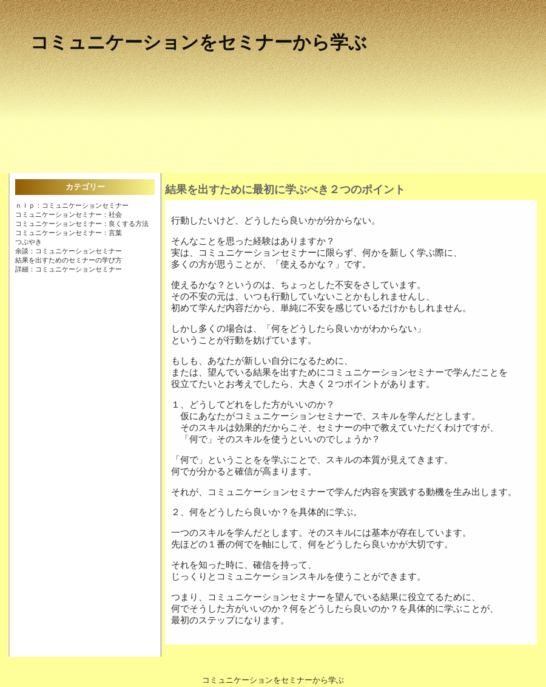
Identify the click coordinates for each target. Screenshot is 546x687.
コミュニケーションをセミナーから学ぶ (198, 42)
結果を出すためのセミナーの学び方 (68, 260)
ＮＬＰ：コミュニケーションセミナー (72, 205)
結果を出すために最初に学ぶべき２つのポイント (285, 189)
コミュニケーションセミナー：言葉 (68, 232)
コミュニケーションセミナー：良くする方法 (82, 223)
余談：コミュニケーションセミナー (68, 251)
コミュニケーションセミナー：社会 (68, 214)
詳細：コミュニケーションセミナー (68, 269)
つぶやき (28, 241)
